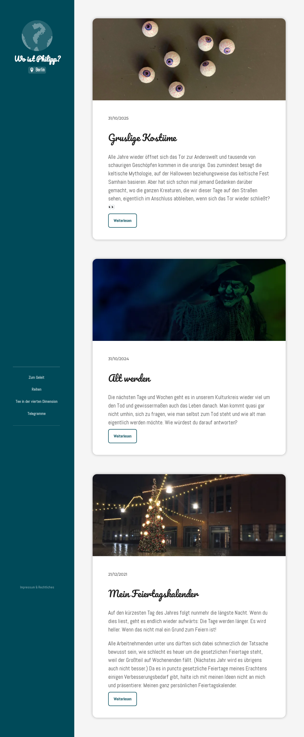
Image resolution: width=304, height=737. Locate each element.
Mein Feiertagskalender (153, 593)
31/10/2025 (118, 118)
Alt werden (129, 378)
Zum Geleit (36, 377)
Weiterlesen (122, 220)
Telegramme (36, 413)
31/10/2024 (118, 358)
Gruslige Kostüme (142, 137)
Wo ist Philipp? (37, 42)
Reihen (36, 389)
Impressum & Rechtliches (37, 587)
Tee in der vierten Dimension (36, 401)
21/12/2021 (117, 574)
